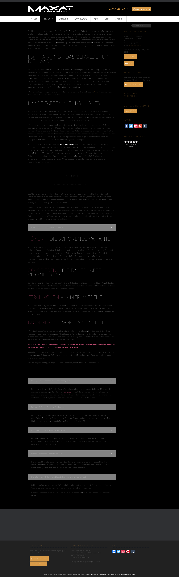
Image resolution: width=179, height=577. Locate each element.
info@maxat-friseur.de (136, 45)
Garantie (130, 111)
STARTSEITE (137, 26)
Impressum (94, 574)
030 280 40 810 (119, 9)
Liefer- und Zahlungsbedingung (126, 574)
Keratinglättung (81, 19)
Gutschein (119, 19)
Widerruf (113, 574)
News (129, 63)
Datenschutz (102, 574)
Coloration (48, 19)
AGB (108, 574)
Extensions (63, 19)
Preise (96, 19)
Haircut (34, 19)
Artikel (96, 92)
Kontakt (130, 56)
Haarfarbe (67, 392)
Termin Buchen (141, 9)
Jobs (107, 19)
